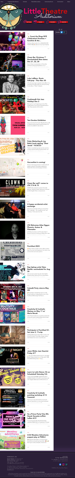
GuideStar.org (10, 469)
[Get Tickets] (29, 22)
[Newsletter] (53, 22)
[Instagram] (60, 30)
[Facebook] (62, 30)
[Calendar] (40, 22)
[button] (36, 1)
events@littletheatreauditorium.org (15, 463)
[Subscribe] (64, 22)
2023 (28, 33)
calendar (56, 459)
